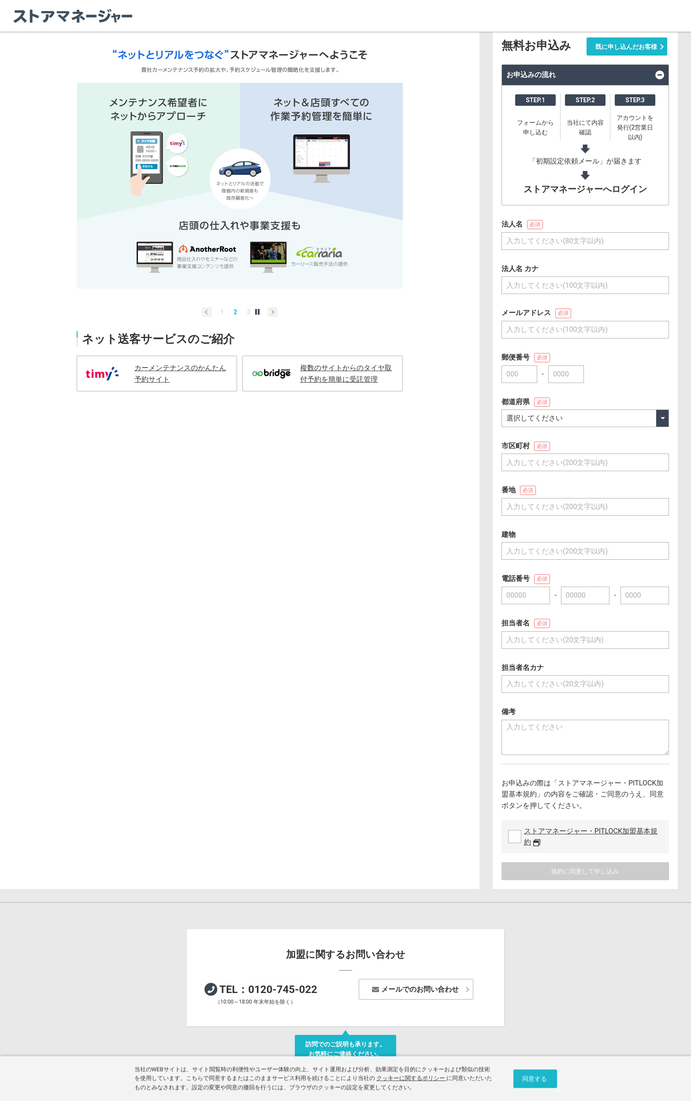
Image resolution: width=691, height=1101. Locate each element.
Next (272, 312)
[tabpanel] (240, 163)
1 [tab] (222, 312)
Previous (206, 312)
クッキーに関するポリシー (411, 1080)
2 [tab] (235, 312)
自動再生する (257, 312)
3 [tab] (248, 312)
